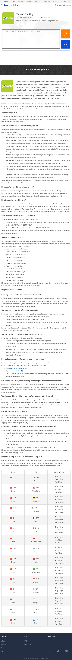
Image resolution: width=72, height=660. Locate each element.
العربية (13, 1)
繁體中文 (29, 1)
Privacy (3, 644)
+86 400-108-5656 (47, 17)
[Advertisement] (36, 54)
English (5, 1)
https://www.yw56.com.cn (27, 17)
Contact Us (27, 644)
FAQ (25, 641)
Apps (3, 651)
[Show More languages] (69, 1)
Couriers (58, 5)
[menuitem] (5, 1)
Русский (63, 1)
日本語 (55, 1)
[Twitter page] (57, 651)
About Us (4, 641)
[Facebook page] (49, 651)
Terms (3, 648)
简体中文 (20, 1)
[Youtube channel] (66, 651)
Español (37, 1)
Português (47, 1)
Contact (67, 5)
